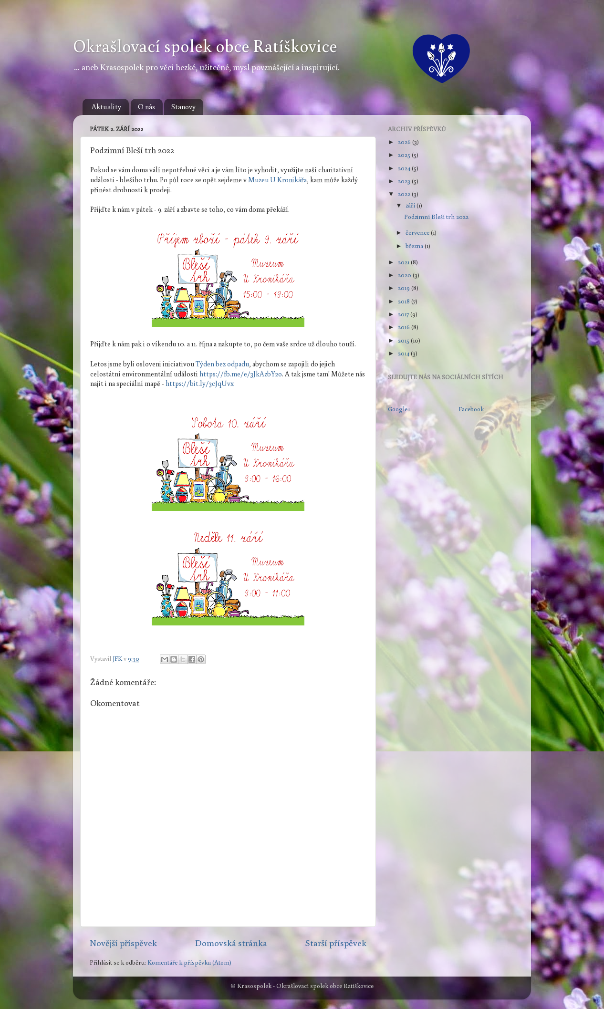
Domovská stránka (231, 942)
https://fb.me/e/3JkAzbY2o (240, 373)
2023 (405, 181)
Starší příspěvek (335, 942)
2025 (405, 154)
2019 (404, 287)
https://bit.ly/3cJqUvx (200, 383)
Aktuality (106, 106)
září (411, 205)
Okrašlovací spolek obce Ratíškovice (205, 45)
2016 (404, 326)
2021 (404, 262)
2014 (404, 353)
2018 (404, 301)
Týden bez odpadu (222, 363)
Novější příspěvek (123, 942)
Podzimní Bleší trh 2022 (436, 216)
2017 (404, 314)
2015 (404, 340)
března (415, 245)
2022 (405, 193)
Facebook (471, 409)
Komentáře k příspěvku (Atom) (189, 962)
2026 (405, 141)
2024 (405, 168)
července (418, 232)
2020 (405, 274)
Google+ (399, 409)
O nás (146, 106)
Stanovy (183, 106)
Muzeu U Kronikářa (277, 179)
